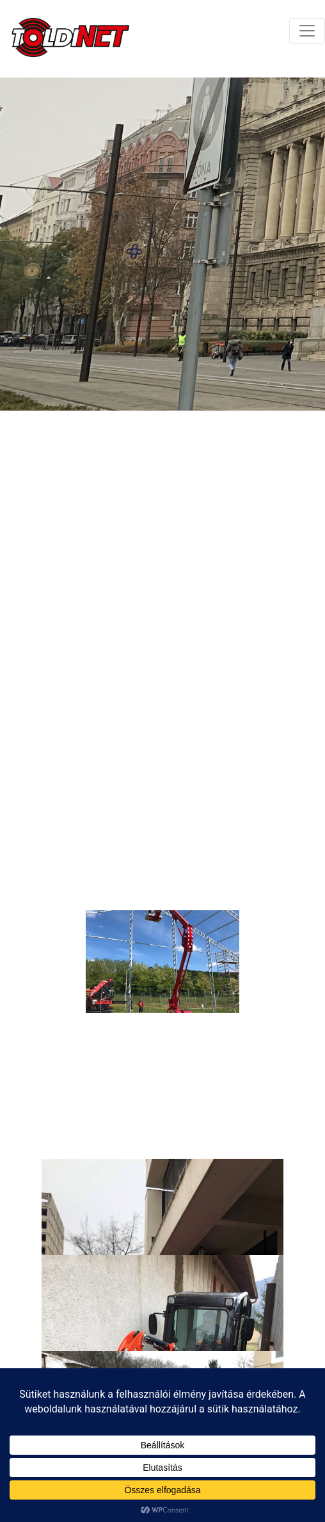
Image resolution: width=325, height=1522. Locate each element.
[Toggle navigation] (307, 31)
